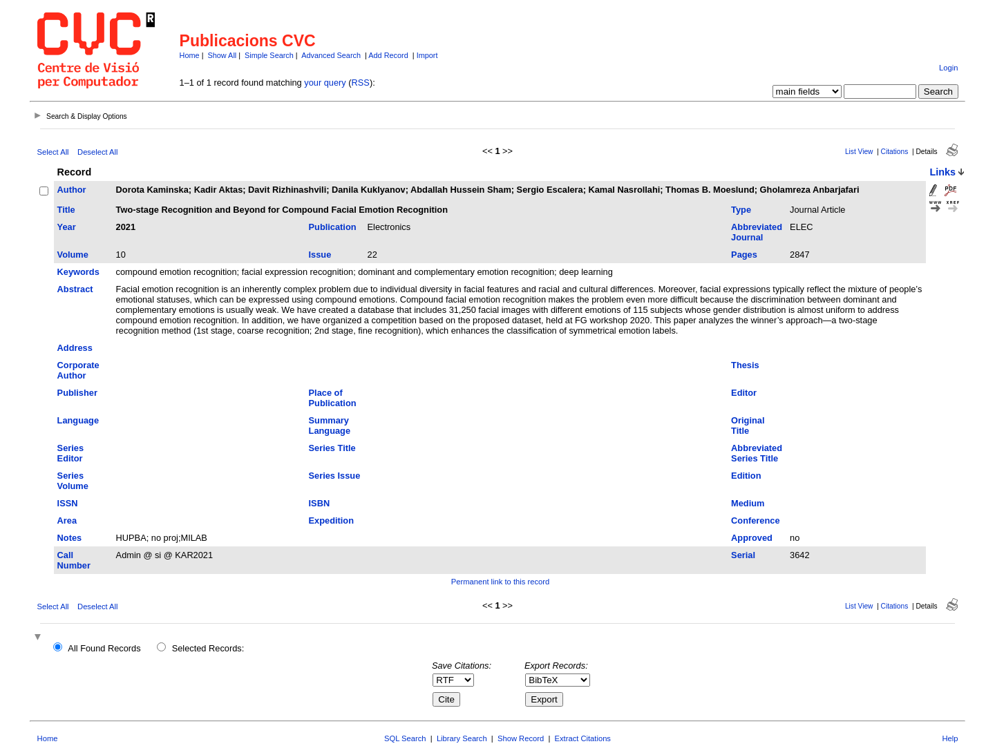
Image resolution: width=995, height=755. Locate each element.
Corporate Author (78, 370)
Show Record (521, 738)
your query (324, 82)
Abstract (75, 289)
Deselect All (97, 152)
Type (741, 209)
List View (859, 151)
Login (948, 68)
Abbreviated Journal (756, 232)
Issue (320, 254)
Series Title (332, 448)
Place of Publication (333, 398)
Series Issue (335, 475)
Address (75, 348)
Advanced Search (331, 55)
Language (78, 420)
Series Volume (72, 480)
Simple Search (269, 55)
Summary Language (329, 425)
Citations (895, 151)
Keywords (78, 272)
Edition (746, 475)
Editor (744, 393)
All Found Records (104, 648)
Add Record (388, 55)
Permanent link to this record (500, 581)
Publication (333, 227)
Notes (69, 538)
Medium (747, 503)
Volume (72, 254)
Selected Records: (208, 648)
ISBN (319, 503)
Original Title (747, 425)
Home (190, 55)
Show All (222, 55)
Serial (743, 555)
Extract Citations (583, 738)
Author (71, 189)
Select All (53, 152)
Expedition (331, 520)
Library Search (462, 738)
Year (66, 227)
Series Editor (70, 453)
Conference (755, 520)
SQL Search (405, 738)
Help (950, 738)
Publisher (77, 393)
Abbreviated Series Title (756, 453)
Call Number (74, 560)
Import (427, 55)
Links (942, 172)
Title (66, 209)
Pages (744, 254)
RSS (361, 82)
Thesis (745, 365)
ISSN (67, 503)
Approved (752, 538)
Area (67, 520)
